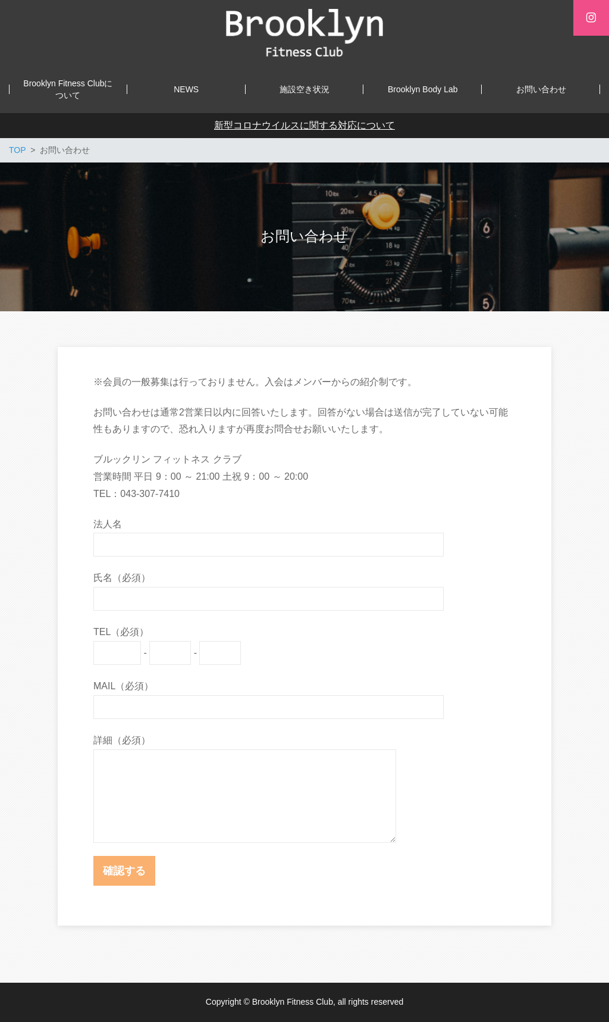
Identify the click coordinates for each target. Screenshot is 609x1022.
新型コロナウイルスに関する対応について (304, 125)
